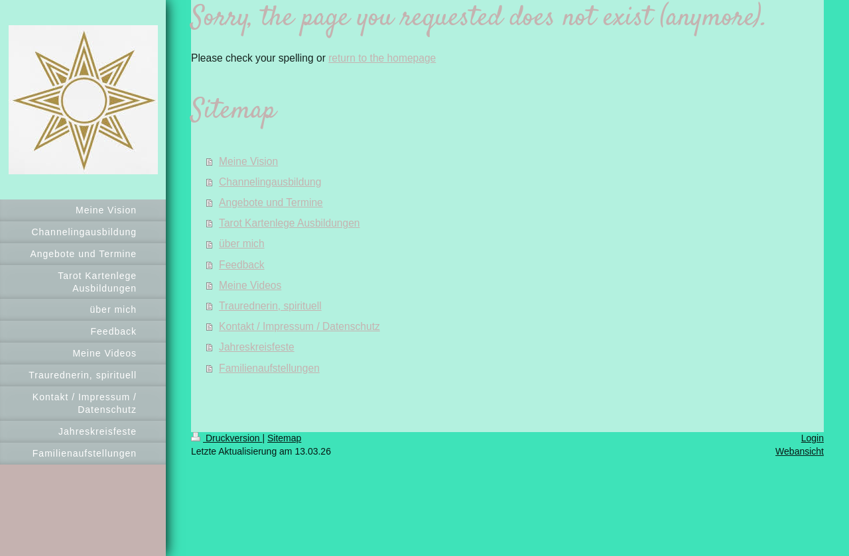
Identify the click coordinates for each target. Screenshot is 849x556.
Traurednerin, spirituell (270, 305)
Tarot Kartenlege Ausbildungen (289, 223)
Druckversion (226, 438)
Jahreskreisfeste (256, 347)
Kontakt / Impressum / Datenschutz (299, 326)
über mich (241, 243)
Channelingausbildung (270, 182)
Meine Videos (250, 285)
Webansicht (799, 451)
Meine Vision (248, 161)
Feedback (241, 264)
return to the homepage (382, 58)
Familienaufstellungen (269, 368)
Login (812, 438)
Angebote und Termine (271, 202)
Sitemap (284, 438)
